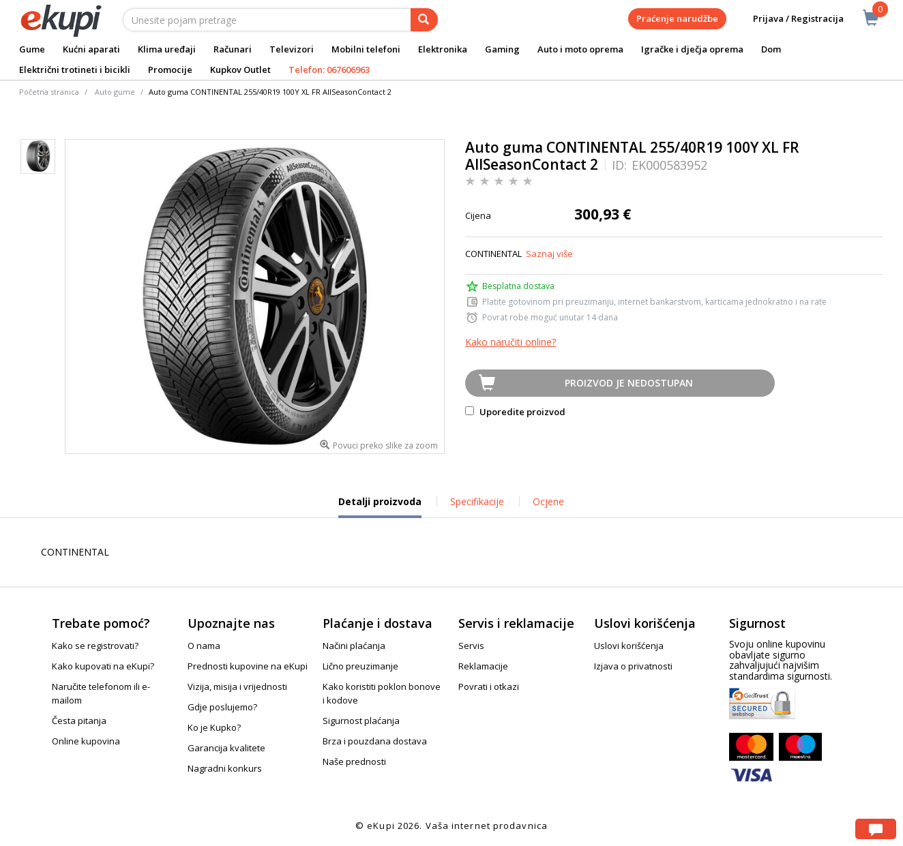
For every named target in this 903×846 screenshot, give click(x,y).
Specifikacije (477, 501)
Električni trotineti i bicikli (74, 69)
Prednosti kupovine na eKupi (248, 666)
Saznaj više (549, 253)
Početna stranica (49, 92)
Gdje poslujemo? (222, 707)
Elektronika (442, 49)
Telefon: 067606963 (329, 69)
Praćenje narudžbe (677, 18)
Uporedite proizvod (515, 412)
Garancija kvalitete (226, 748)
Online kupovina (86, 741)
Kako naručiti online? (510, 341)
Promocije (170, 69)
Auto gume (115, 92)
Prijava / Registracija (789, 18)
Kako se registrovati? (95, 645)
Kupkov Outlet (240, 69)
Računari (232, 49)
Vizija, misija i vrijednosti (237, 686)
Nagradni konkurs (225, 768)
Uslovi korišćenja (629, 645)
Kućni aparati (91, 49)
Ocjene (548, 501)
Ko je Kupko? (214, 727)
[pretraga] (424, 19)
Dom (771, 49)
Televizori (291, 49)
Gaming (502, 49)
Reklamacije (483, 666)
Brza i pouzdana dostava (375, 741)
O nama (204, 645)
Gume (32, 49)
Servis (471, 645)
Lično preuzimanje (360, 666)
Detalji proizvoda (379, 506)
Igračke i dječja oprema (692, 49)
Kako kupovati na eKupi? (103, 666)
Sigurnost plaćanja (361, 720)
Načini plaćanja (354, 645)
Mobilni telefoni (365, 49)
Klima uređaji (167, 49)
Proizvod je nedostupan (629, 382)
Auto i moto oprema (580, 49)
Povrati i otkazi (488, 686)
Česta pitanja (79, 720)
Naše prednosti (354, 761)
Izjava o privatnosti (633, 666)
